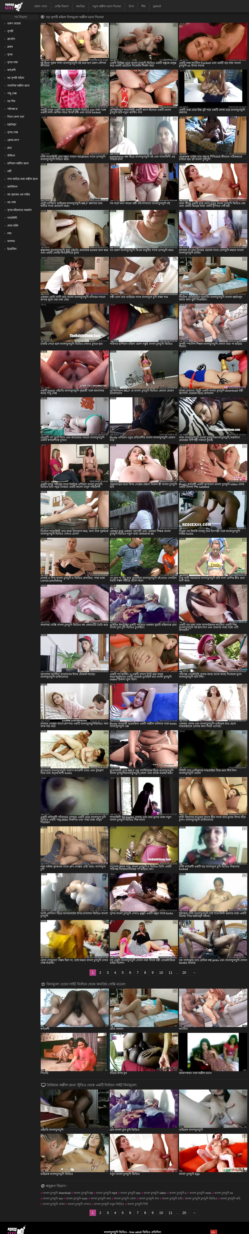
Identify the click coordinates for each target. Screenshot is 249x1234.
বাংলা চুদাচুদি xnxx (200, 1192)
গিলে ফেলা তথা (15, 116)
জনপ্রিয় (80, 6)
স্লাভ (9, 147)
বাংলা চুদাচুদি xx (223, 1192)
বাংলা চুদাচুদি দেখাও (79, 1204)
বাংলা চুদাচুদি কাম (101, 1198)
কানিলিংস (12, 186)
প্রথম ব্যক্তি (12, 225)
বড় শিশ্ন (11, 101)
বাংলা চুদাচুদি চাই (172, 1198)
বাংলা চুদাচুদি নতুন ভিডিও (109, 1204)
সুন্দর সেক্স (12, 132)
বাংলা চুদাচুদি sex (130, 1192)
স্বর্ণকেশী (11, 70)
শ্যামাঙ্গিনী (12, 217)
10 (161, 972)
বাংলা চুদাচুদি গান (149, 1198)
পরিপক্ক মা (12, 108)
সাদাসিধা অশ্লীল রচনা (18, 85)
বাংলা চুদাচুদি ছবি (230, 1198)
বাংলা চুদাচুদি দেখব (54, 1204)
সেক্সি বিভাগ (61, 6)
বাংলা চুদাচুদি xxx (53, 1198)
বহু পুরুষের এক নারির (18, 194)
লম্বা (9, 233)
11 (170, 972)
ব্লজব (10, 46)
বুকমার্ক (157, 6)
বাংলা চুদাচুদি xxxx (76, 1198)
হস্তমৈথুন (11, 124)
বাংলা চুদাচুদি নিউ (137, 1204)
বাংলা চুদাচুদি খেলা (125, 1198)
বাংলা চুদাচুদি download (57, 1192)
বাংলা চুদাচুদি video (155, 1192)
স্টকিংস (11, 155)
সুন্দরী (10, 31)
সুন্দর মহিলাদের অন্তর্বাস (19, 210)
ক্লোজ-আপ (13, 140)
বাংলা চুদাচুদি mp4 (106, 1192)
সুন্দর (9, 54)
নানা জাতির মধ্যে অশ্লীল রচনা (22, 178)
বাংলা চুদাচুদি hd (83, 1192)
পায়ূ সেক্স (12, 93)
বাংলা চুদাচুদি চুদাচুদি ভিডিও (201, 1198)
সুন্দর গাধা (12, 62)
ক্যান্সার (11, 241)
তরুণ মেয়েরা (14, 23)
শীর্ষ (143, 6)
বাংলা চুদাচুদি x (177, 1192)
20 (184, 972)
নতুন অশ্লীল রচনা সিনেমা (107, 6)
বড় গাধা (11, 202)
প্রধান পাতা (40, 6)
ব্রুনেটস (11, 38)
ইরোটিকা (11, 248)
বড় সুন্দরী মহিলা (15, 77)
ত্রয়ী (9, 171)
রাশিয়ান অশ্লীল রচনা (17, 163)
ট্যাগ (131, 6)
